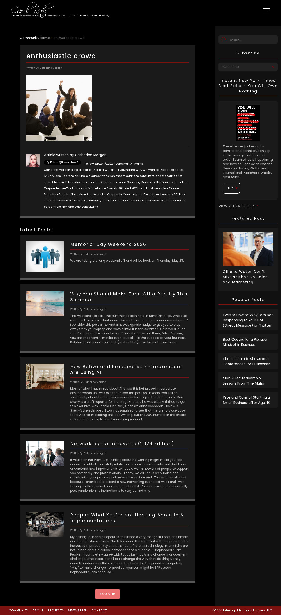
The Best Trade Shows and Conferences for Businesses (247, 361)
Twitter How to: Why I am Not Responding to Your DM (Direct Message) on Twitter (248, 320)
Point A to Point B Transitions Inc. (66, 182)
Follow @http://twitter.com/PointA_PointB (114, 164)
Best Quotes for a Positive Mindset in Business (245, 342)
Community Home (35, 37)
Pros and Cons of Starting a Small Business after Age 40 (246, 400)
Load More (107, 594)
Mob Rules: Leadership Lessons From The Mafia (243, 381)
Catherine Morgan (90, 154)
